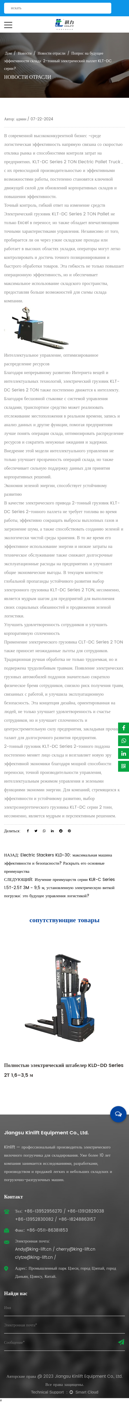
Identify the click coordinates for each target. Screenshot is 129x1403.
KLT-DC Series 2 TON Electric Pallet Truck (77, 161)
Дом (8, 53)
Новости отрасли (51, 53)
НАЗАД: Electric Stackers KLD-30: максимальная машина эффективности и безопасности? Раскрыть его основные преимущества (58, 863)
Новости (25, 53)
